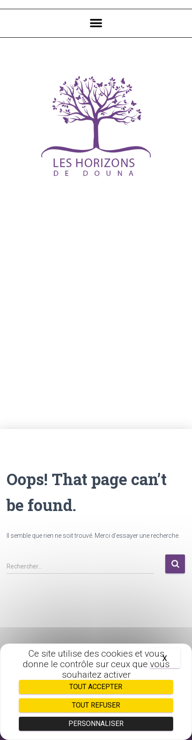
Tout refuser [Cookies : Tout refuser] (96, 705)
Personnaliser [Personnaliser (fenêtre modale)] (96, 723)
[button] (96, 23)
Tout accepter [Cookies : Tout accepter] (95, 687)
